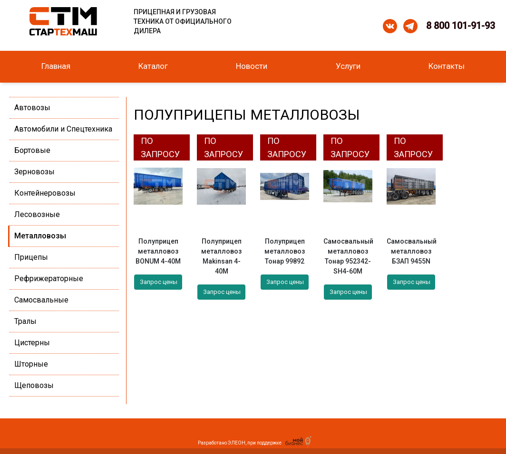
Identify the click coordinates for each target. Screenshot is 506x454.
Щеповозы (34, 385)
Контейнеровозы (45, 193)
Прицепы (31, 257)
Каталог (153, 66)
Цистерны (32, 342)
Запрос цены (158, 281)
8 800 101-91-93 (460, 25)
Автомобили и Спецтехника (63, 128)
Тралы (25, 321)
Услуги (348, 66)
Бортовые (32, 150)
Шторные (31, 364)
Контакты (446, 66)
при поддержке (278, 442)
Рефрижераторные (48, 278)
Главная (55, 66)
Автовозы (32, 107)
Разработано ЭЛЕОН (221, 442)
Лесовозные (37, 214)
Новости (251, 66)
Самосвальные (41, 299)
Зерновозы (34, 171)
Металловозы (40, 235)
